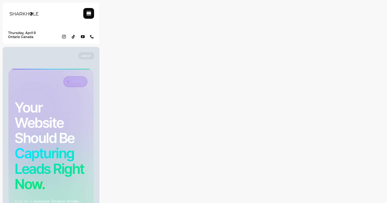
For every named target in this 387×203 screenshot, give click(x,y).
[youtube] (83, 37)
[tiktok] (73, 37)
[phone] (92, 37)
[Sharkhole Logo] (24, 10)
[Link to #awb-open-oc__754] (88, 13)
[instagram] (64, 37)
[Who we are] (86, 55)
